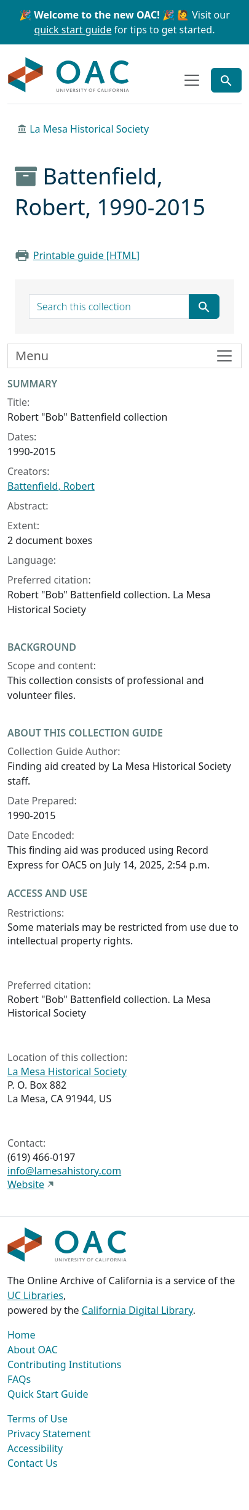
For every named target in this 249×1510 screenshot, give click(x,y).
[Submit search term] (204, 306)
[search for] (109, 306)
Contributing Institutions (64, 1364)
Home (21, 1335)
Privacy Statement (49, 1433)
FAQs (19, 1379)
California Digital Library (137, 1310)
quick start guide (73, 29)
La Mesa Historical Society (89, 129)
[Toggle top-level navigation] (191, 80)
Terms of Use (37, 1418)
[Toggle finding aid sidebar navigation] (124, 356)
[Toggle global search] (226, 80)
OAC (68, 75)
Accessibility (35, 1448)
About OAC (32, 1349)
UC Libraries (35, 1295)
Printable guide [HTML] (86, 255)
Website (25, 1184)
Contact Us (32, 1463)
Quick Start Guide (48, 1394)
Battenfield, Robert (51, 486)
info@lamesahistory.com (64, 1171)
